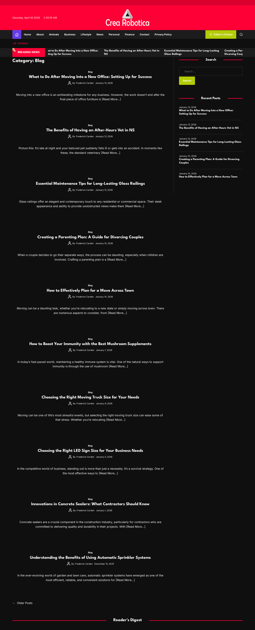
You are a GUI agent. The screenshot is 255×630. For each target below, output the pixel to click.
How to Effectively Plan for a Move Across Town (90, 291)
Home (27, 34)
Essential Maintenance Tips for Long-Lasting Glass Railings (90, 184)
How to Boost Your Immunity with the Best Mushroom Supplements (90, 344)
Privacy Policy (163, 34)
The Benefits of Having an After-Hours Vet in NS (90, 130)
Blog (90, 72)
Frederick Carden (85, 83)
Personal (114, 34)
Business (69, 34)
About (40, 34)
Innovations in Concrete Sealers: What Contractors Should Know (90, 504)
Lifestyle (86, 34)
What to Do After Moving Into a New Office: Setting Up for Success (90, 77)
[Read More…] (111, 99)
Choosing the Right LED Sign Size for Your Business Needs (90, 451)
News (100, 34)
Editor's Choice (221, 34)
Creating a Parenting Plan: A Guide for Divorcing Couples (90, 237)
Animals (54, 34)
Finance (129, 34)
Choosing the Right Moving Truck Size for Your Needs (90, 397)
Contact (144, 34)
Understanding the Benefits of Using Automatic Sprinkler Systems (90, 558)
